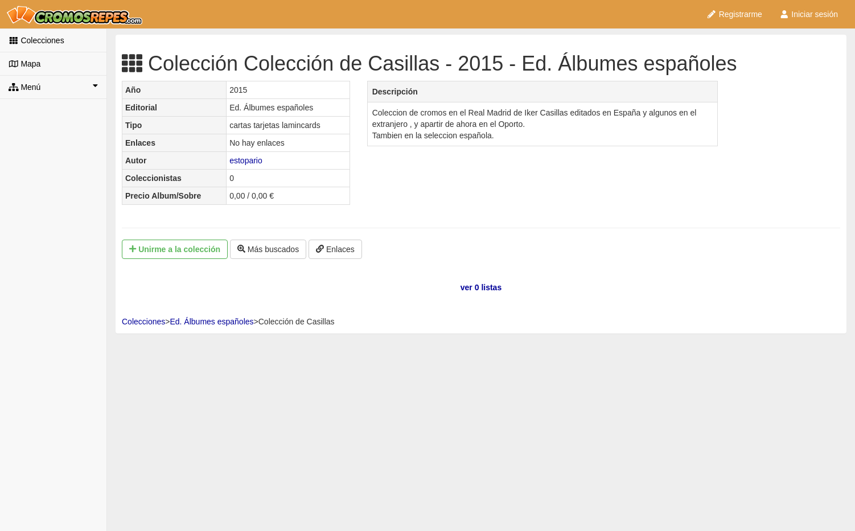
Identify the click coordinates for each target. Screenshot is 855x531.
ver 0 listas (481, 287)
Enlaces (335, 249)
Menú (53, 86)
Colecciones (36, 40)
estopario (245, 160)
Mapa (24, 63)
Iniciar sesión (808, 14)
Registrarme (734, 14)
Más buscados (268, 249)
